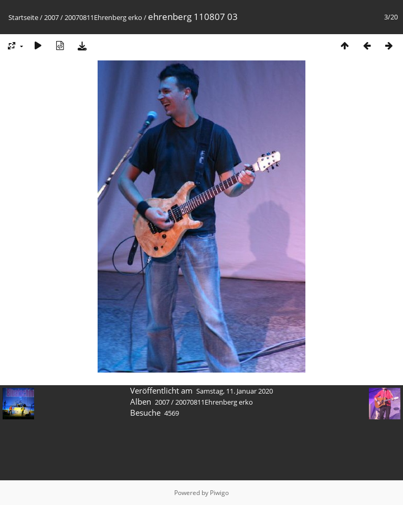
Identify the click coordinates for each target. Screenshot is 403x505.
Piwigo (219, 492)
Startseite (23, 17)
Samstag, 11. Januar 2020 (234, 391)
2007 (51, 17)
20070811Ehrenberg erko (103, 17)
